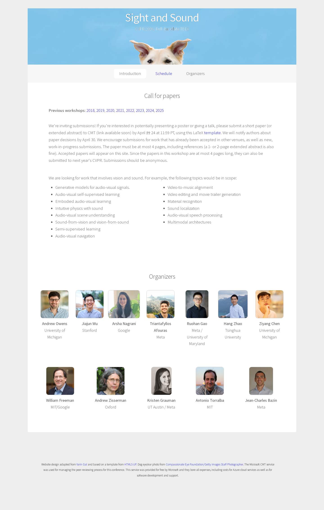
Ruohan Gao (197, 323)
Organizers (195, 73)
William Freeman (60, 400)
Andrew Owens (54, 323)
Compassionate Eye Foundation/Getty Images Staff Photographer (204, 464)
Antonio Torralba (210, 400)
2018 (90, 110)
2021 (120, 110)
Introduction (130, 73)
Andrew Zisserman (110, 400)
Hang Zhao (233, 323)
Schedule (163, 73)
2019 (100, 110)
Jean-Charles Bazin (261, 400)
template (212, 132)
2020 (110, 110)
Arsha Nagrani (124, 323)
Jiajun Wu (90, 323)
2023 (140, 110)
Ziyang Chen (269, 323)
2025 (160, 110)
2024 (150, 110)
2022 (130, 110)
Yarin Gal (81, 464)
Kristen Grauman (161, 400)
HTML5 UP (130, 464)
